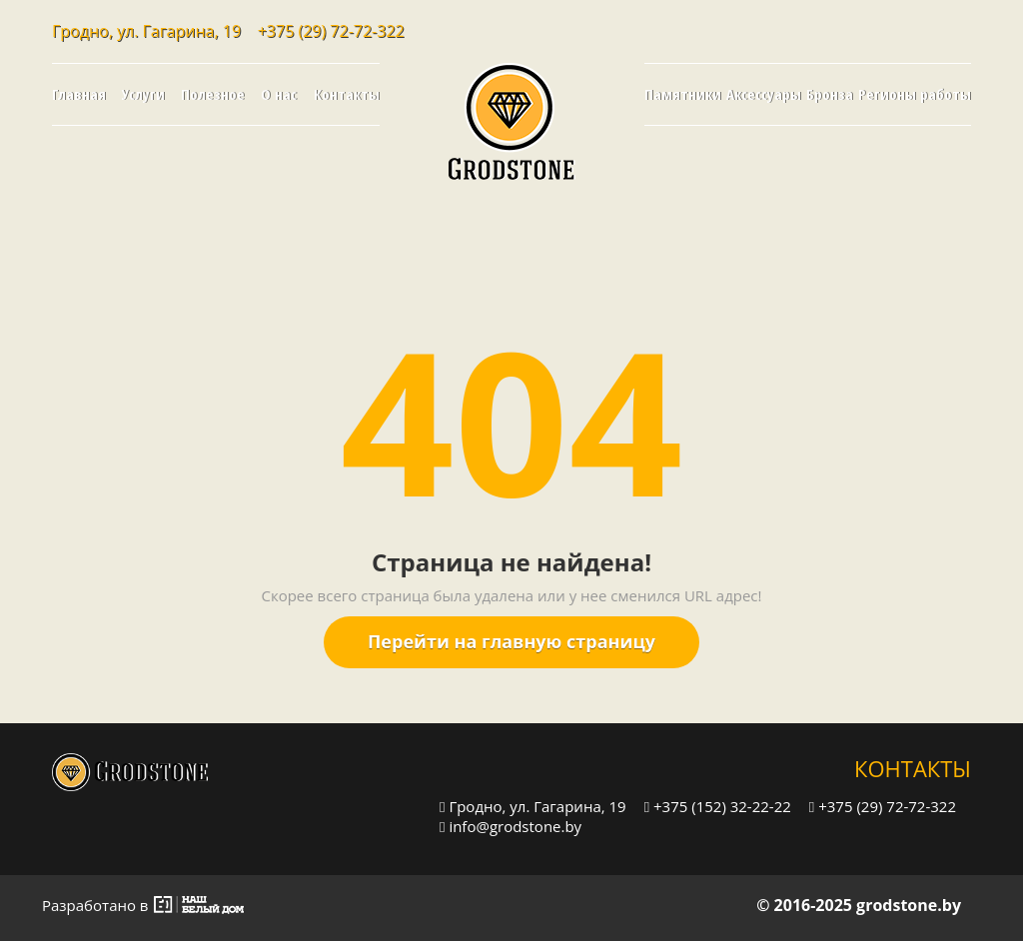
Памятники (682, 94)
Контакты (347, 94)
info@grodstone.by (510, 825)
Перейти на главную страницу (511, 641)
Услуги (143, 94)
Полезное (213, 94)
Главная (79, 94)
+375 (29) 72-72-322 (331, 31)
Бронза (829, 94)
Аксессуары (763, 94)
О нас (279, 94)
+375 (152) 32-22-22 (717, 805)
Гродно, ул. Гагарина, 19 (533, 805)
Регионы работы (914, 94)
